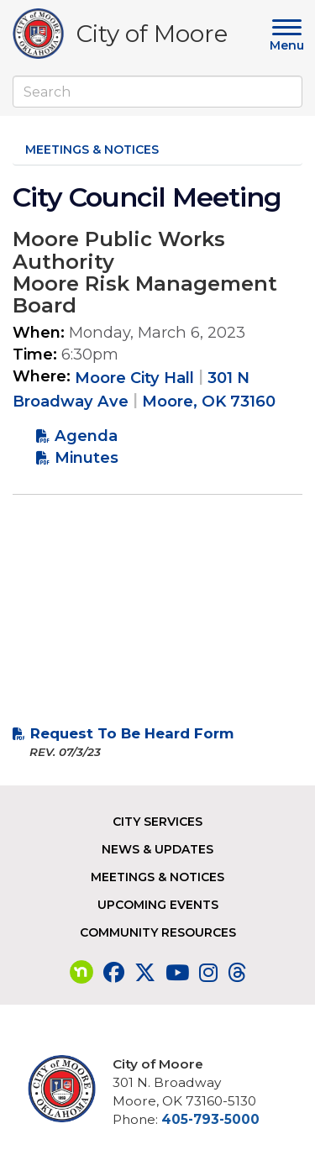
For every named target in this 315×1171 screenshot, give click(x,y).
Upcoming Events (157, 904)
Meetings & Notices (92, 149)
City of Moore (152, 36)
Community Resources (158, 932)
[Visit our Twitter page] (144, 972)
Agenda (86, 435)
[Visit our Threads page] (237, 972)
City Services (157, 821)
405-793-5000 (210, 1119)
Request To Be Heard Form (132, 733)
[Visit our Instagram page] (208, 972)
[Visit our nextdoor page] (81, 972)
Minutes (86, 457)
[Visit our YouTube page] (177, 972)
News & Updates (157, 849)
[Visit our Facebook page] (113, 972)
